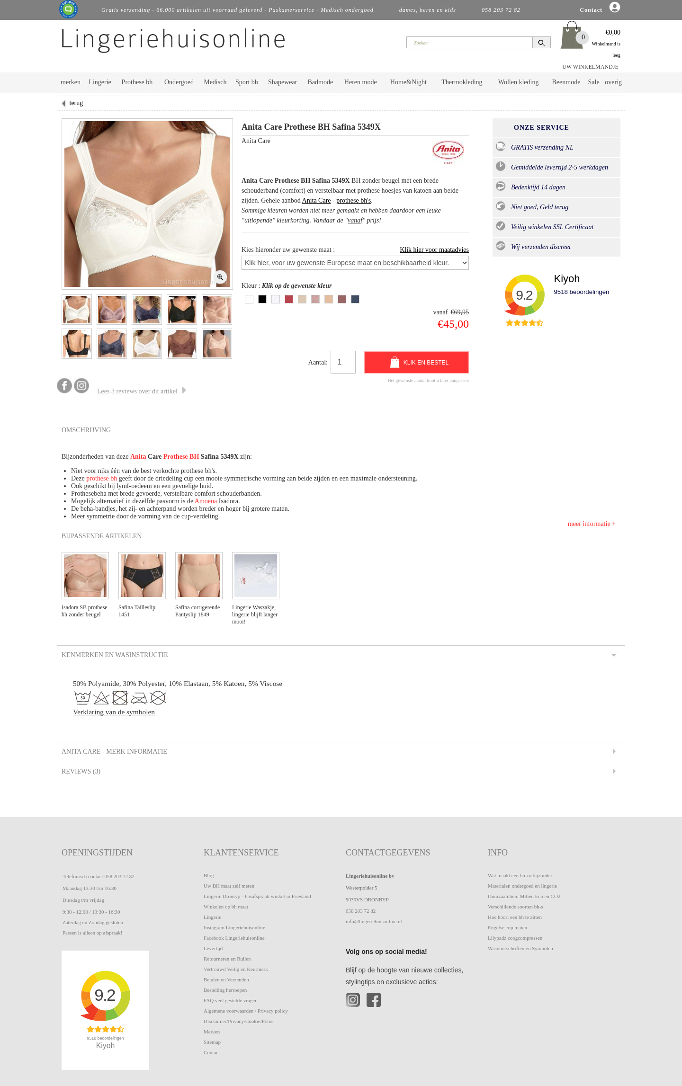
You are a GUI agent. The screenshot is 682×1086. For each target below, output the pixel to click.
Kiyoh (567, 279)
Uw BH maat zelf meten (229, 886)
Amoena (206, 501)
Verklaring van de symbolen (114, 712)
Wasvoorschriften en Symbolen (520, 948)
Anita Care (316, 200)
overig (613, 82)
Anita (138, 456)
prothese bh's (353, 200)
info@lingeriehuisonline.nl (374, 921)
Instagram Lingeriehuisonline (234, 927)
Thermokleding (461, 82)
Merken (212, 1031)
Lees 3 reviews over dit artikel (141, 391)
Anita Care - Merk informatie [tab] (113, 752)
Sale (594, 82)
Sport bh (246, 82)
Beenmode (566, 82)
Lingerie (100, 82)
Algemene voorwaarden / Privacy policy (246, 1011)
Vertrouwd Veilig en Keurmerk (236, 969)
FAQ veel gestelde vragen (231, 1000)
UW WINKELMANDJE (590, 66)
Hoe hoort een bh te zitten (515, 917)
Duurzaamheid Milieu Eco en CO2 (524, 896)
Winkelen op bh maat (226, 906)
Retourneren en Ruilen (227, 958)
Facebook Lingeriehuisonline (234, 938)
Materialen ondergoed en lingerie (522, 886)
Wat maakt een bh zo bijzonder (520, 875)
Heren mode (360, 82)
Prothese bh (137, 82)
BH (194, 456)
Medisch (215, 82)
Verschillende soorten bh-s (515, 906)
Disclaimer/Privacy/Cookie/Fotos (238, 1021)
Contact (212, 1052)
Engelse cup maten (507, 927)
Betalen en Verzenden (226, 979)
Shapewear (282, 82)
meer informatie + (592, 523)
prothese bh (101, 478)
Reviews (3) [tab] (80, 771)
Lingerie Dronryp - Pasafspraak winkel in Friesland (257, 896)
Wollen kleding (518, 82)
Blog (209, 875)
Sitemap (212, 1042)
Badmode (320, 82)
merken (71, 82)
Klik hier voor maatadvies (434, 249)
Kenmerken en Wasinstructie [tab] (114, 655)
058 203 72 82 (119, 876)
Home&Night (408, 82)
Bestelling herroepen (225, 990)
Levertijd (213, 948)
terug (76, 103)
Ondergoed (179, 82)
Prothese (176, 456)
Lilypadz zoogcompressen (515, 938)
